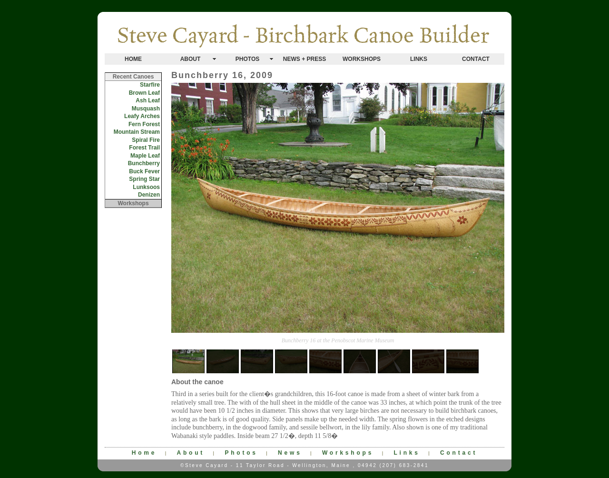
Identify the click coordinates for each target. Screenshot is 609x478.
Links (406, 452)
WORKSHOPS (362, 59)
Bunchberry (144, 163)
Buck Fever (144, 171)
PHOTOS (247, 59)
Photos (241, 452)
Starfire (150, 84)
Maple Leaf (145, 155)
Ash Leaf (148, 100)
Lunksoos (146, 187)
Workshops (347, 452)
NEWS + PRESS (304, 59)
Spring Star (144, 179)
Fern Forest (144, 124)
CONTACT (476, 59)
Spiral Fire (146, 140)
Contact (458, 452)
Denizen (149, 194)
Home (144, 452)
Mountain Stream (137, 132)
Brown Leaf (144, 93)
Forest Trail (144, 147)
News (290, 452)
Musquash (146, 108)
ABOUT (190, 59)
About (191, 452)
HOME (133, 59)
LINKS (418, 59)
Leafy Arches (142, 116)
